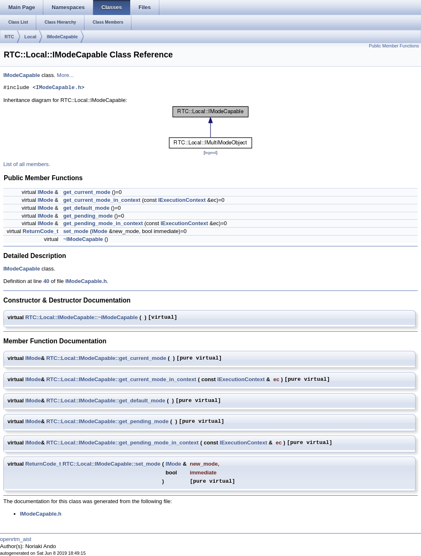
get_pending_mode (88, 216)
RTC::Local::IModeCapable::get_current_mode (106, 358)
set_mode (76, 231)
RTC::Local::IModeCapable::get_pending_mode (107, 421)
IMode (45, 192)
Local (31, 36)
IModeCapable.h (58, 88)
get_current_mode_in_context (102, 200)
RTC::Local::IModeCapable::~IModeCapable (81, 317)
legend (210, 153)
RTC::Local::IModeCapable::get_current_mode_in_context (121, 379)
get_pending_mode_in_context (103, 223)
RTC (9, 36)
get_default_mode (86, 208)
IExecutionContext (182, 200)
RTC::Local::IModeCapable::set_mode (111, 464)
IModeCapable (62, 36)
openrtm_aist (15, 539)
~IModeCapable (83, 239)
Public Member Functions (394, 45)
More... (65, 75)
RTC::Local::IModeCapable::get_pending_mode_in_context (122, 442)
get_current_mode (86, 192)
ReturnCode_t (40, 231)
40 (46, 281)
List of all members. (26, 164)
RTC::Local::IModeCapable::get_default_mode (105, 400)
